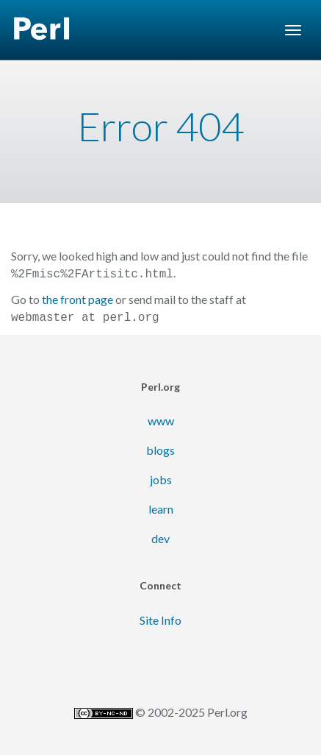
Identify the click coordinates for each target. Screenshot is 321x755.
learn (160, 506)
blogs (160, 447)
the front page (77, 298)
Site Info (160, 617)
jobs (161, 476)
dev (160, 535)
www (161, 418)
